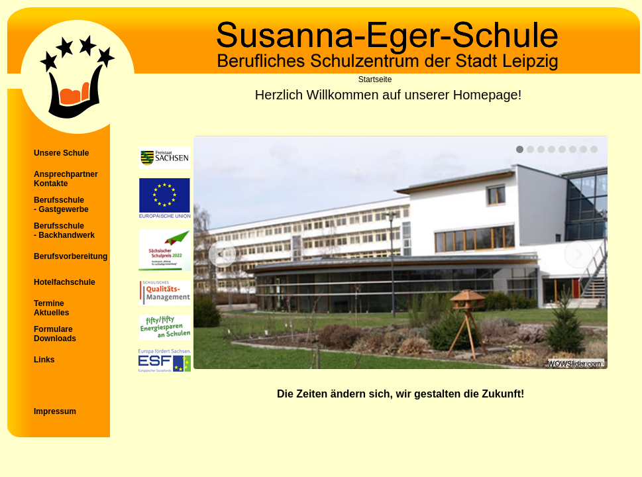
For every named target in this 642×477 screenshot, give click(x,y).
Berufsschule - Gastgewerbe (61, 204)
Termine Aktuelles (51, 308)
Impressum (55, 411)
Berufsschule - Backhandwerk (64, 230)
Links (44, 359)
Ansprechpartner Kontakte (66, 179)
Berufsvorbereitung (70, 256)
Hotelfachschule (64, 282)
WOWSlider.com (575, 364)
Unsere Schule (61, 153)
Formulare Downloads (55, 334)
